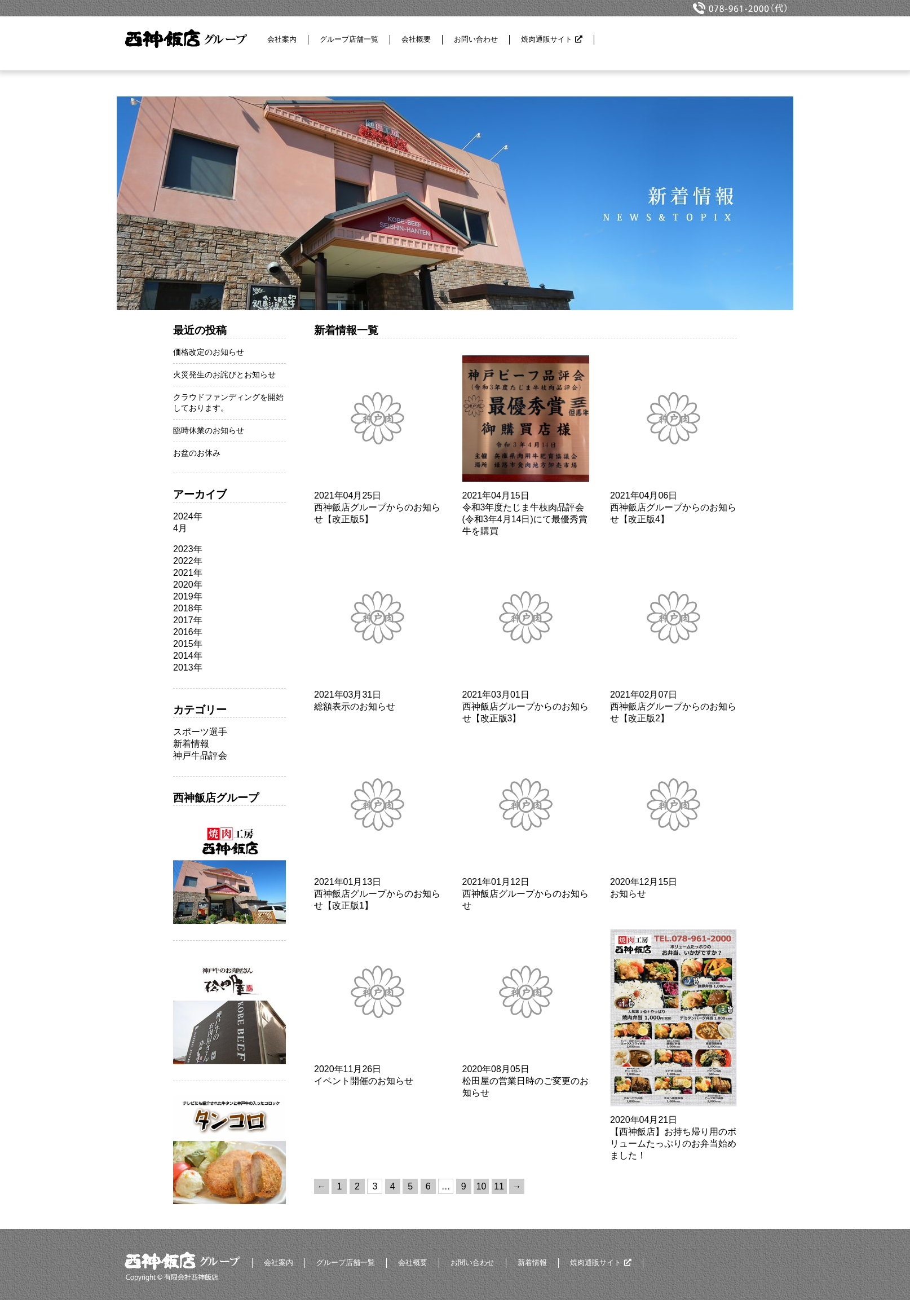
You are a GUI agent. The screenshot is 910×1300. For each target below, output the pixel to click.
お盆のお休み (196, 452)
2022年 (187, 561)
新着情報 (191, 743)
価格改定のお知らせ (208, 351)
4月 (180, 528)
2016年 (187, 632)
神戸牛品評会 (200, 755)
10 (481, 1186)
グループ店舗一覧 (349, 39)
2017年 (187, 620)
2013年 (187, 667)
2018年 (187, 608)
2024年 (187, 516)
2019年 (187, 596)
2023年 (187, 549)
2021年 (187, 573)
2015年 (187, 644)
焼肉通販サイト (546, 39)
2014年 (187, 655)
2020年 (187, 584)
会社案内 (282, 39)
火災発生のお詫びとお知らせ (224, 374)
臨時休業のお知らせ (208, 430)
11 (499, 1186)
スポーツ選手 (200, 732)
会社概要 (416, 39)
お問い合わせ (476, 39)
